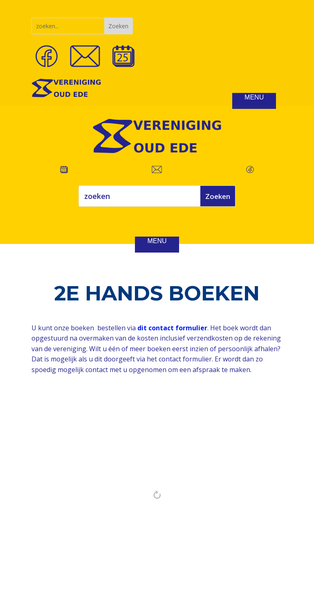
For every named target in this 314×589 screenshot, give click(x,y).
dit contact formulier (172, 327)
